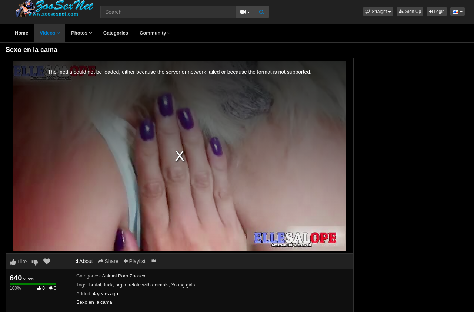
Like (18, 262)
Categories (115, 33)
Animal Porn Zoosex (123, 276)
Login (437, 11)
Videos (50, 33)
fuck (108, 285)
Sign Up (410, 11)
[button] (378, 11)
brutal (95, 285)
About (84, 261)
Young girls (183, 285)
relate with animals (149, 285)
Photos (81, 33)
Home (21, 33)
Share (108, 261)
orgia (121, 285)
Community (155, 33)
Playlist (135, 261)
